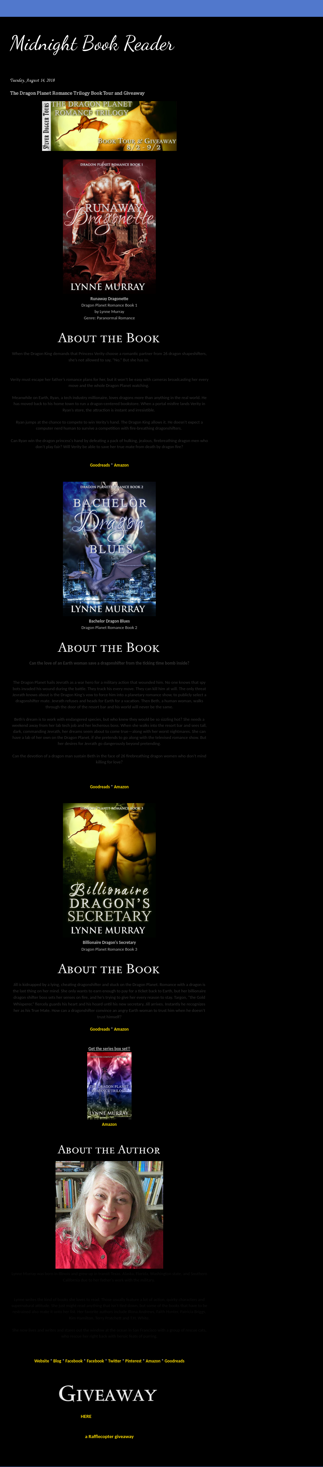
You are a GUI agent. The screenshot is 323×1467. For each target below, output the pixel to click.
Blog (57, 1360)
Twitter (114, 1360)
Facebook (73, 1360)
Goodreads (100, 465)
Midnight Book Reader (92, 43)
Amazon (121, 465)
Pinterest (133, 1360)
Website (41, 1360)
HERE (86, 1416)
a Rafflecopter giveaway (109, 1436)
